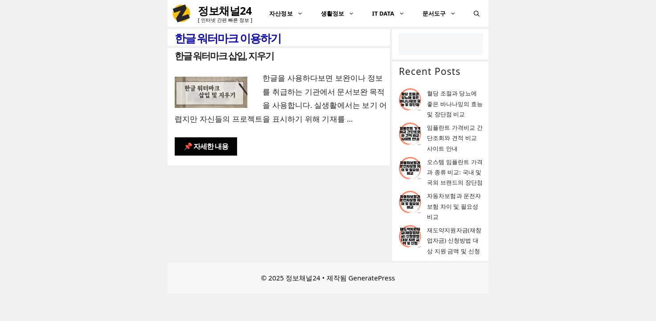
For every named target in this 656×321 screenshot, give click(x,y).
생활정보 (342, 13)
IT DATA (393, 13)
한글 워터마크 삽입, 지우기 (224, 55)
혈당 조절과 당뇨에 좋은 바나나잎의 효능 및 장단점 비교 (455, 103)
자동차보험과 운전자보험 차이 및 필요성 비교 (454, 206)
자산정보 (290, 13)
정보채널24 (225, 10)
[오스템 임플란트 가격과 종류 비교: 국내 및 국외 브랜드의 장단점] (410, 169)
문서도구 (443, 13)
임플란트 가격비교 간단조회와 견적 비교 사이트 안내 (455, 137)
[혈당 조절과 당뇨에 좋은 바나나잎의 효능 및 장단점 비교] (410, 101)
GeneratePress (371, 277)
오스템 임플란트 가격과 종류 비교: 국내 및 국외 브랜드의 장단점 (455, 172)
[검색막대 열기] (476, 13)
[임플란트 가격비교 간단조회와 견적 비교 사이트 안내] (410, 135)
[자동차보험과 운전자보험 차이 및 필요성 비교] (410, 203)
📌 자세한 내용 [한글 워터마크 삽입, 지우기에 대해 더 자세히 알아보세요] (206, 146)
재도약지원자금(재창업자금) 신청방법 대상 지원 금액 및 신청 (454, 240)
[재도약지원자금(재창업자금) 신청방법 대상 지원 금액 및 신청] (410, 238)
